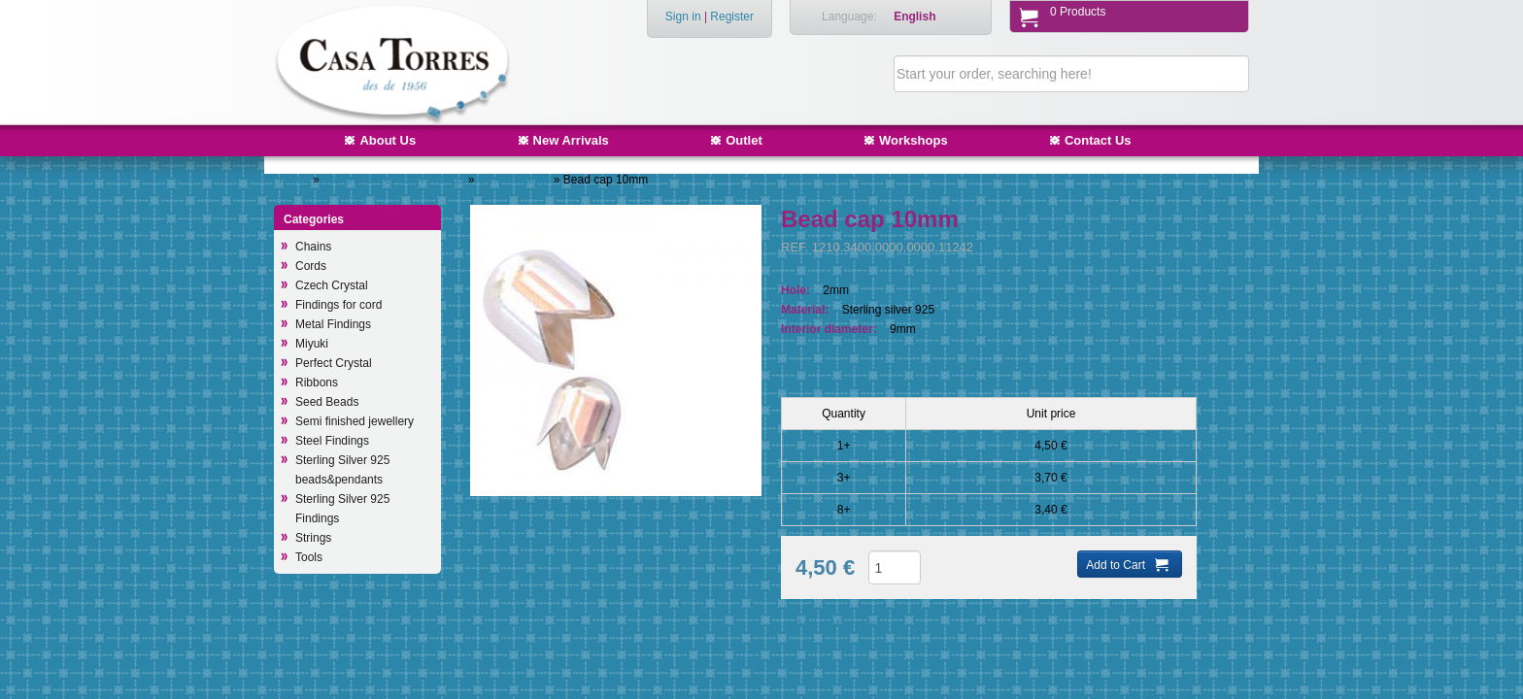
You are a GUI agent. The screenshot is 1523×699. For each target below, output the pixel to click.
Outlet (744, 140)
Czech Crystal (331, 285)
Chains (313, 246)
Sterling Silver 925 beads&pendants (342, 469)
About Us (387, 140)
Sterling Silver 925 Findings (394, 179)
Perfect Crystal (333, 363)
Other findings (516, 179)
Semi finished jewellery (354, 421)
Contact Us (1098, 140)
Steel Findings (332, 441)
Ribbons (316, 382)
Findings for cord (338, 305)
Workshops (913, 140)
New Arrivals (571, 140)
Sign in (683, 16)
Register (732, 16)
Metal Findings (333, 324)
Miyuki (311, 343)
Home (294, 179)
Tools (308, 557)
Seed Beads (326, 402)
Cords (310, 266)
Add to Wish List (837, 624)
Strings (313, 538)
